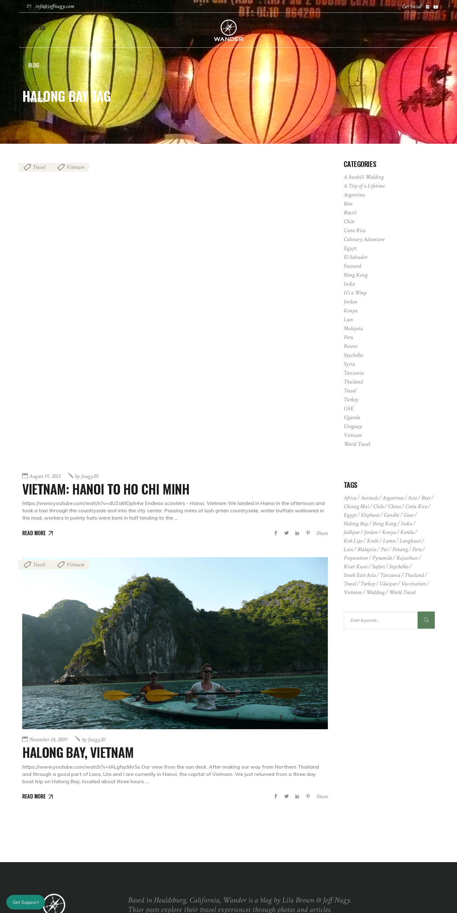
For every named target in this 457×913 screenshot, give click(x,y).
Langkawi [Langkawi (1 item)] (410, 540)
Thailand (353, 381)
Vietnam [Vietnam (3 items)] (353, 592)
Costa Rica (355, 230)
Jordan (350, 301)
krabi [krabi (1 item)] (373, 540)
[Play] (136, 861)
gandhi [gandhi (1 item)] (391, 515)
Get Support (26, 902)
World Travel (357, 444)
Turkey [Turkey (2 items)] (368, 583)
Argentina (354, 194)
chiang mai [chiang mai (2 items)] (356, 506)
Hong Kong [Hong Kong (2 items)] (384, 523)
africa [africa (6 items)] (350, 497)
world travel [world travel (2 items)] (402, 592)
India (349, 283)
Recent (350, 346)
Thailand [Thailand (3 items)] (414, 575)
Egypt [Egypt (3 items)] (350, 515)
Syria (349, 364)
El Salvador (355, 257)
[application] (176, 841)
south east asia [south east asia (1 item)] (360, 575)
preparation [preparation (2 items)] (356, 558)
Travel (39, 167)
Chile (349, 221)
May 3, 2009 (253, 841)
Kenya (350, 310)
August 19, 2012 (44, 342)
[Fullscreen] (215, 861)
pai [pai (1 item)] (384, 549)
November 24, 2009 (48, 605)
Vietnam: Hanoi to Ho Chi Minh (109, 354)
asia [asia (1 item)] (412, 497)
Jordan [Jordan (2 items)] (371, 532)
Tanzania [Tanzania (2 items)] (390, 575)
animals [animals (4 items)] (369, 497)
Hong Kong (356, 275)
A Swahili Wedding (364, 177)
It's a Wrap (355, 292)
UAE (349, 408)
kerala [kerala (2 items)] (407, 532)
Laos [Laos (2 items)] (348, 549)
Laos (348, 319)
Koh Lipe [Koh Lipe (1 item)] (353, 540)
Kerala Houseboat (305, 859)
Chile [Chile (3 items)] (378, 506)
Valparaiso (286, 831)
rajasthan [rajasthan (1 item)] (407, 558)
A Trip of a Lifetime (364, 186)
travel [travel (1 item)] (350, 583)
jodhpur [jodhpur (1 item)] (352, 532)
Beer (348, 203)
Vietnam (75, 167)
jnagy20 (86, 342)
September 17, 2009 (259, 860)
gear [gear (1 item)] (409, 515)
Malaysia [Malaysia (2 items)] (366, 549)
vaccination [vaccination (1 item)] (413, 583)
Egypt (350, 248)
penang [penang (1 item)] (400, 549)
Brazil (350, 212)
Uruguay (353, 426)
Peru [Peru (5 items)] (416, 549)
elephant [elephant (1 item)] (370, 515)
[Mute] (205, 861)
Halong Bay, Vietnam (80, 617)
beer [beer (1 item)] (425, 497)
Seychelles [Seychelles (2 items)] (398, 566)
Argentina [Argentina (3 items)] (392, 497)
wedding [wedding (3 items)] (375, 592)
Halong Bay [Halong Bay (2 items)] (356, 523)
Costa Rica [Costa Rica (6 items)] (416, 506)
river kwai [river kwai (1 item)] (356, 566)
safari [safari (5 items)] (378, 566)
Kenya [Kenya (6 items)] (389, 532)
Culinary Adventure (364, 239)
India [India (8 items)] (406, 523)
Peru (348, 337)
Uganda (352, 417)
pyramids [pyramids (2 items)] (382, 558)
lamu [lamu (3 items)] (389, 540)
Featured (352, 266)
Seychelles (353, 355)
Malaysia (353, 328)
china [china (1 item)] (394, 506)
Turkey (351, 399)
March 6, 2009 (255, 831)
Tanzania (354, 373)
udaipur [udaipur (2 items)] (388, 583)
